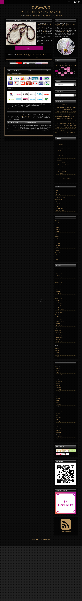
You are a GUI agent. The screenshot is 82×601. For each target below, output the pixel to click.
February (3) (59, 374)
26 (71, 73)
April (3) (58, 370)
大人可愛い (29, 55)
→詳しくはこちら (10, 108)
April (66, 63)
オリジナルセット (61, 157)
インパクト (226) (59, 334)
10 (65, 69)
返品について (60, 169)
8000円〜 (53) (59, 300)
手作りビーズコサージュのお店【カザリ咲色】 (65, 24)
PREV (26, 139)
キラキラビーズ (64, 31)
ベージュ (58, 229)
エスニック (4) (59, 339)
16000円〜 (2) (59, 277)
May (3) (58, 396)
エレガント (47, 26)
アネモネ (58, 203)
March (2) (59, 400)
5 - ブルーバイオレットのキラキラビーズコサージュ (66, 120)
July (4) (58, 419)
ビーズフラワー (47, 54)
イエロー (58, 227)
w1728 (57, 356)
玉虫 (57, 259)
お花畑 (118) (58, 307)
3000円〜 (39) (59, 289)
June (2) (58, 394)
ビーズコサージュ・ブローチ (64, 148)
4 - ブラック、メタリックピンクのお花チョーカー (66, 132)
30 (62, 75)
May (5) (58, 423)
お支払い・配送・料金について (20, 130)
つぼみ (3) (58, 314)
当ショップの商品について (63, 162)
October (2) (59, 385)
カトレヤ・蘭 (59, 199)
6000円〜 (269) (59, 296)
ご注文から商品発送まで (63, 164)
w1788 (57, 352)
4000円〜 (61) (59, 291)
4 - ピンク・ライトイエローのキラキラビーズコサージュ (66, 127)
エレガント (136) (59, 341)
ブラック (58, 252)
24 (65, 73)
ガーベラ (58, 194)
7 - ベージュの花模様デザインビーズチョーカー (66, 104)
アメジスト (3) (59, 325)
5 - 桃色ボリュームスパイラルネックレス (65, 118)
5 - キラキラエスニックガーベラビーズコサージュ (66, 125)
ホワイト (58, 250)
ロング (44, 31)
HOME (29, 139)
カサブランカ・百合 (60, 197)
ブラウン (58, 231)
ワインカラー (43, 24)
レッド (57, 220)
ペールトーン (59, 257)
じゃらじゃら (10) (60, 309)
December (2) (59, 381)
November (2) (59, 383)
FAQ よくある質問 (62, 171)
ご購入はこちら (28, 48)
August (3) (59, 417)
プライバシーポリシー (62, 180)
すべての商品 (60, 144)
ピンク (57, 222)
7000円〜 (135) (59, 298)
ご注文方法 (59, 160)
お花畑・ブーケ (59, 208)
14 (56, 71)
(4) (56, 268)
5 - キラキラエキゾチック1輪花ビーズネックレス (66, 109)
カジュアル (28, 54)
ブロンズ (58, 234)
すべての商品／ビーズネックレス (21, 57)
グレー (57, 254)
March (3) (59, 372)
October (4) (59, 413)
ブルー (57, 247)
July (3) (58, 391)
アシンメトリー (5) (60, 321)
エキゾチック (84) (60, 337)
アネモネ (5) (58, 323)
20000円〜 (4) (59, 282)
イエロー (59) (59, 328)
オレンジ (58, 225)
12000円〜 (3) (59, 273)
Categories (11, 57)
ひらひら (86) (59, 319)
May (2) (58, 368)
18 (68, 71)
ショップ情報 (60, 173)
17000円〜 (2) (59, 280)
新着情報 (60, 176)
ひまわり (58, 206)
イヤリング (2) (59, 330)
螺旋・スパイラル (60, 210)
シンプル (48, 23)
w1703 (57, 348)
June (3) (58, 421)
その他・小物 (60, 155)
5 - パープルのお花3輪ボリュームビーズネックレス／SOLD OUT (66, 123)
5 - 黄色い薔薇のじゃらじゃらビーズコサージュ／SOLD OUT (66, 116)
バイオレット (59, 241)
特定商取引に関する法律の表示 (64, 178)
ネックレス (41, 54)
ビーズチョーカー (61, 146)
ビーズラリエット (61, 150)
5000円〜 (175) (59, 293)
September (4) (59, 387)
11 (68, 69)
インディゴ (58, 245)
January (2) (59, 376)
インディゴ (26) (59, 332)
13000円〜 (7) (59, 275)
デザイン (37, 54)
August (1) (59, 389)
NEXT (32, 139)
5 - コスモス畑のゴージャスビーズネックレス (66, 107)
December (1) (59, 436)
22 (59, 73)
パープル (58, 243)
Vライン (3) (58, 305)
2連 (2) (57, 287)
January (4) (59, 432)
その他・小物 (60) (60, 312)
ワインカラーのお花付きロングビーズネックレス (39, 57)
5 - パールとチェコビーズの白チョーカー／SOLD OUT (66, 114)
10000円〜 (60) (59, 271)
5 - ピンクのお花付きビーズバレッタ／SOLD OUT (66, 111)
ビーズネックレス (61, 153)
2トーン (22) (58, 284)
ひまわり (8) (58, 316)
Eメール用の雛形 (26, 116)
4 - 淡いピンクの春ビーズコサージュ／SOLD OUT (66, 130)
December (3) (59, 408)
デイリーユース (43, 27)
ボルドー (58, 236)
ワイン (57, 238)
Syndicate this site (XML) (66, 531)
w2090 (57, 354)
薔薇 (57, 190)
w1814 (57, 350)
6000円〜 (19, 54)
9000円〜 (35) (59, 303)
